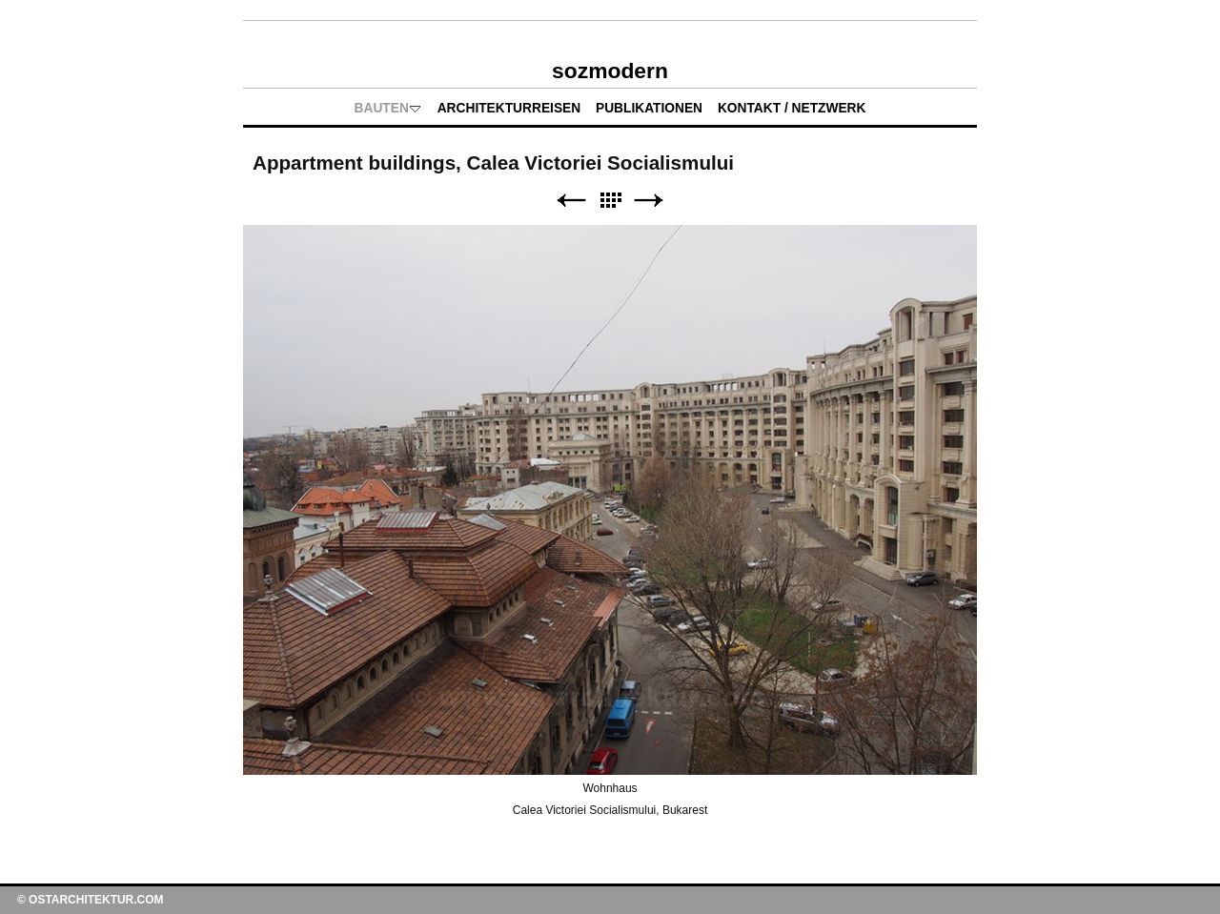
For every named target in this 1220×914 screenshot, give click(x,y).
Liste (610, 201)
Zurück (571, 201)
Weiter (649, 201)
